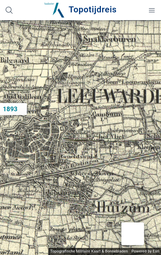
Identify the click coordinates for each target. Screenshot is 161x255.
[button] (132, 233)
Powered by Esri (145, 251)
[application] (80, 137)
